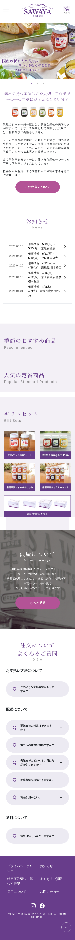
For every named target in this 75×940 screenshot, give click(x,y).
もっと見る (38, 602)
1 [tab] (32, 84)
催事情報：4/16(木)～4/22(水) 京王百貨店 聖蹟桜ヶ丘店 (44, 277)
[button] (37, 689)
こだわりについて (37, 187)
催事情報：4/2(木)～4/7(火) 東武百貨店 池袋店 (44, 291)
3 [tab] (44, 84)
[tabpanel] (37, 51)
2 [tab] (38, 84)
